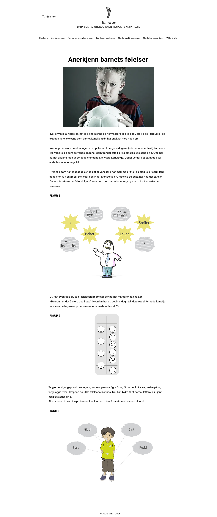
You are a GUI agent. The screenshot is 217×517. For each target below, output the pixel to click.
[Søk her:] (51, 16)
